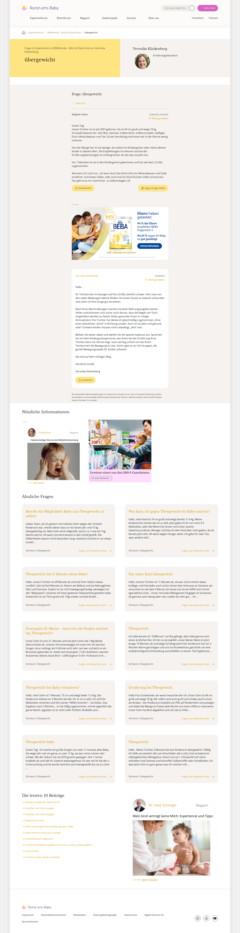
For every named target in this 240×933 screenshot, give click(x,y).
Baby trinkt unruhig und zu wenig (43, 832)
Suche (192, 8)
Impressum (28, 914)
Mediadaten (79, 914)
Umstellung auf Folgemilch (39, 838)
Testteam (213, 18)
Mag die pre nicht (35, 820)
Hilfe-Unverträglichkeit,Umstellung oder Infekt (49, 826)
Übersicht (80, 103)
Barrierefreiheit (30, 921)
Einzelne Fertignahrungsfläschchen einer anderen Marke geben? (59, 844)
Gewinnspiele (109, 18)
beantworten (85, 188)
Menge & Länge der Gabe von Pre (43, 802)
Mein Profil (209, 8)
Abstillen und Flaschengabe (40, 808)
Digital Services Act (154, 914)
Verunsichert (32, 851)
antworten (87, 380)
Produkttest (198, 18)
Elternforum (64, 18)
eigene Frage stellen (155, 188)
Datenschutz (130, 914)
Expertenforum (39, 18)
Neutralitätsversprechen (53, 914)
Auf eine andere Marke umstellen (43, 857)
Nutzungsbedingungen (105, 914)
